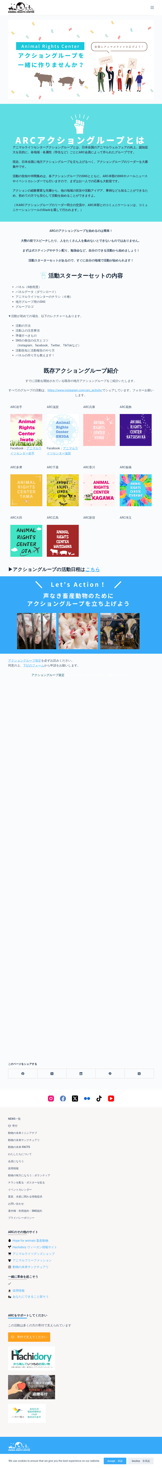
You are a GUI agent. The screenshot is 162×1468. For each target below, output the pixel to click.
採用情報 (13, 1168)
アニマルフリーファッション (32, 1260)
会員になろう (16, 1161)
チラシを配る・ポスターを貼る (26, 1182)
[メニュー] (152, 7)
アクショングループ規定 (24, 660)
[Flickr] (87, 1099)
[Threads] (139, 1073)
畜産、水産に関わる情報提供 (25, 1196)
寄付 (12, 1125)
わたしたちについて (20, 1154)
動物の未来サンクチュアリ (24, 1140)
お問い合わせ (16, 1203)
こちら (92, 569)
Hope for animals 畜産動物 (30, 1240)
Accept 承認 (115, 1461)
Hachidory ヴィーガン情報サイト (35, 1247)
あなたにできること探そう (31, 1296)
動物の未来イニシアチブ (22, 1132)
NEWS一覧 (14, 1118)
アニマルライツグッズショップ (34, 1254)
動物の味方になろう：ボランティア (29, 1175)
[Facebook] (22, 1073)
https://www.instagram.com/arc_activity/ (75, 390)
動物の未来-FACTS (19, 1146)
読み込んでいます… (81, 866)
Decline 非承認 (141, 1461)
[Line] (110, 1073)
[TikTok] (99, 1099)
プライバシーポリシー (21, 1217)
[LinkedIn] (81, 1073)
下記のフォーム (33, 665)
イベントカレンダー (20, 1189)
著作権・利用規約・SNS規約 (25, 1210)
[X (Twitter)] (52, 1073)
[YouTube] (111, 1099)
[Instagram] (51, 1099)
